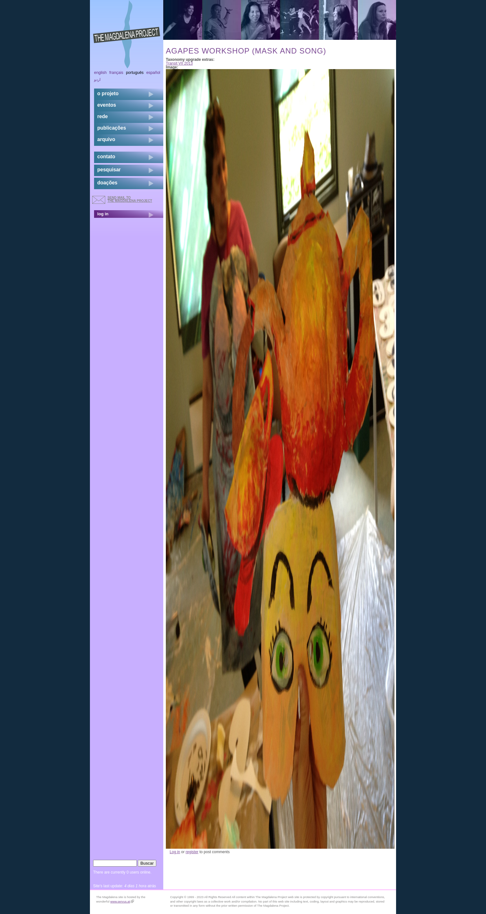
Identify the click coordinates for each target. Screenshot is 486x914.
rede (102, 116)
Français (116, 72)
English (100, 72)
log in (102, 213)
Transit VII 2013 (179, 63)
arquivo (106, 139)
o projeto (108, 93)
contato (106, 156)
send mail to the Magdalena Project (129, 199)
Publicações (111, 128)
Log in (175, 852)
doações (107, 182)
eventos (106, 105)
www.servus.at (122, 901)
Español (153, 72)
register (192, 852)
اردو (97, 79)
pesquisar (109, 169)
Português (135, 72)
